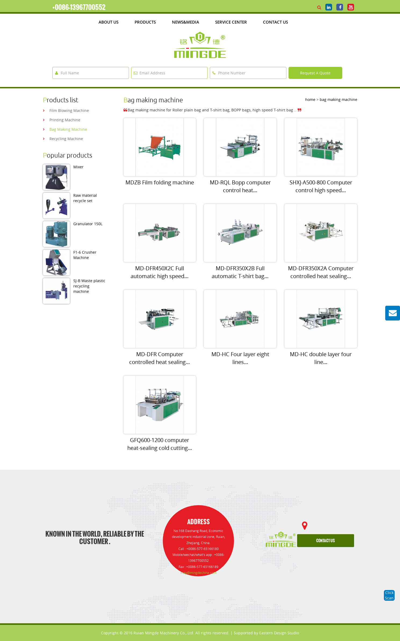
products (145, 22)
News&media (185, 22)
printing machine (64, 119)
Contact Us (275, 22)
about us (108, 22)
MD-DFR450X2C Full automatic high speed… (160, 272)
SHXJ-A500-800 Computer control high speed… (321, 186)
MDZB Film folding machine (159, 182)
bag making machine (68, 129)
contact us (325, 541)
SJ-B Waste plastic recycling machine (89, 286)
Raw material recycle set (85, 198)
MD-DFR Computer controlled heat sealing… (159, 358)
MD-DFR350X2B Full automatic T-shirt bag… (240, 272)
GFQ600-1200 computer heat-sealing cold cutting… (159, 443)
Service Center (231, 22)
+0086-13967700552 (79, 7)
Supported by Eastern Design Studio (266, 632)
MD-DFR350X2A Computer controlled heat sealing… (321, 272)
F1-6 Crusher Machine (84, 255)
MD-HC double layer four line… (321, 358)
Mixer (78, 166)
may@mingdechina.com (199, 572)
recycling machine (66, 138)
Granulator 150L (87, 223)
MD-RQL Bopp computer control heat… (240, 186)
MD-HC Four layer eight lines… (240, 358)
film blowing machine (69, 110)
